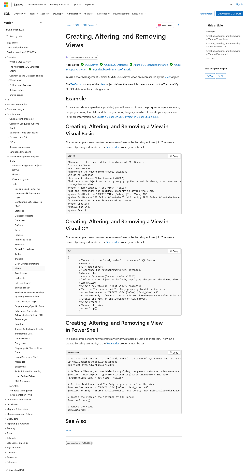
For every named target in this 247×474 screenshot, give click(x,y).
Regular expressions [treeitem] (19, 128)
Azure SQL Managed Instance (151, 64)
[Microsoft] (6, 4)
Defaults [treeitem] (19, 206)
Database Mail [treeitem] (22, 320)
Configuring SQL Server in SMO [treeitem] (28, 185)
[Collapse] (41, 23)
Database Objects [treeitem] (24, 197)
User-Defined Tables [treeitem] (25, 357)
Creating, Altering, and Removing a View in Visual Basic (223, 37)
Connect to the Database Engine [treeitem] (26, 57)
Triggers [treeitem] (19, 240)
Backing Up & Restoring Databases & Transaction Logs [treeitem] (27, 174)
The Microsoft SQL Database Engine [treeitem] (24, 50)
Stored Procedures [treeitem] (24, 230)
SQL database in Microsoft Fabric (112, 69)
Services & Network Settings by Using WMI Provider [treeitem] (29, 276)
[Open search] (231, 5)
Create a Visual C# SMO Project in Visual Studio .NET (127, 116)
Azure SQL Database (116, 64)
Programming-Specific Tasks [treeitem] (29, 287)
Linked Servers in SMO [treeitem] (26, 338)
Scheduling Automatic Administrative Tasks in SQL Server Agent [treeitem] (29, 296)
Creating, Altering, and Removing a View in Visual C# (223, 45)
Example (210, 31)
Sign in (239, 4)
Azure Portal (206, 13)
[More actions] (178, 25)
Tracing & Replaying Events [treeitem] (29, 310)
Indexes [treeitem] (19, 216)
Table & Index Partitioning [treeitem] (28, 353)
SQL (77, 25)
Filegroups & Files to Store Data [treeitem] (28, 331)
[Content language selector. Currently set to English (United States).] (19, 469)
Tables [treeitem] (18, 235)
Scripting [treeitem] (19, 305)
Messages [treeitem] (20, 343)
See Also (210, 58)
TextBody (75, 84)
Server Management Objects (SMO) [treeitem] (27, 149)
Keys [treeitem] (17, 211)
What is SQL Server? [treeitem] (20, 43)
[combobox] (25, 29)
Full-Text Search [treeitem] (23, 264)
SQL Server (88, 25)
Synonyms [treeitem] (20, 348)
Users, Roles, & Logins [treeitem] (26, 283)
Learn (68, 25)
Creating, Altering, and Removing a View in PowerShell (223, 52)
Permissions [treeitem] (21, 254)
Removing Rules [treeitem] (23, 221)
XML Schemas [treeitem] (22, 362)
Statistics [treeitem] (19, 192)
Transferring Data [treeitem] (24, 315)
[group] (124, 186)
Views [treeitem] (18, 250)
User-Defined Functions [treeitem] (27, 245)
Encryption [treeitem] (20, 324)
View (168, 77)
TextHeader (112, 147)
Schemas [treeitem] (19, 226)
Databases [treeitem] (20, 202)
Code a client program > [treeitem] (22, 100)
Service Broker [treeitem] (22, 269)
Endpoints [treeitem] (20, 259)
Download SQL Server (229, 13)
